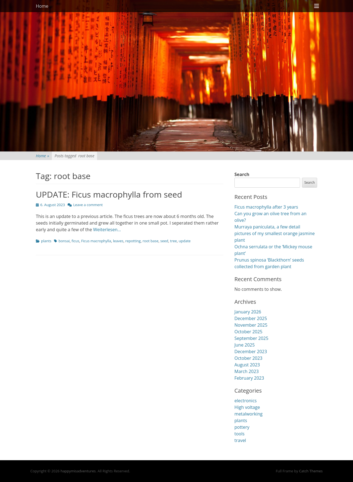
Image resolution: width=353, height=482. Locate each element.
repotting (133, 240)
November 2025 (251, 325)
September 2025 (251, 338)
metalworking (248, 414)
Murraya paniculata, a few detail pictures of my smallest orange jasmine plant (274, 233)
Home (42, 6)
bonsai (63, 240)
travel (240, 440)
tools (239, 434)
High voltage (247, 407)
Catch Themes (311, 470)
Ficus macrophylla (96, 240)
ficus (75, 240)
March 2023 (246, 371)
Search (241, 174)
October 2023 (248, 358)
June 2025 (244, 345)
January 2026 (247, 312)
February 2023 (249, 378)
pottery (241, 427)
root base (151, 240)
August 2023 (247, 365)
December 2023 (250, 351)
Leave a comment (88, 204)
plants (46, 240)
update (185, 240)
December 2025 (250, 318)
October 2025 (248, 332)
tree (173, 240)
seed (164, 240)
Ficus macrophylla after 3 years (266, 207)
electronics (245, 401)
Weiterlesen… (107, 230)
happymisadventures (78, 470)
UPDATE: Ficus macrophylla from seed (109, 194)
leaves (118, 240)
